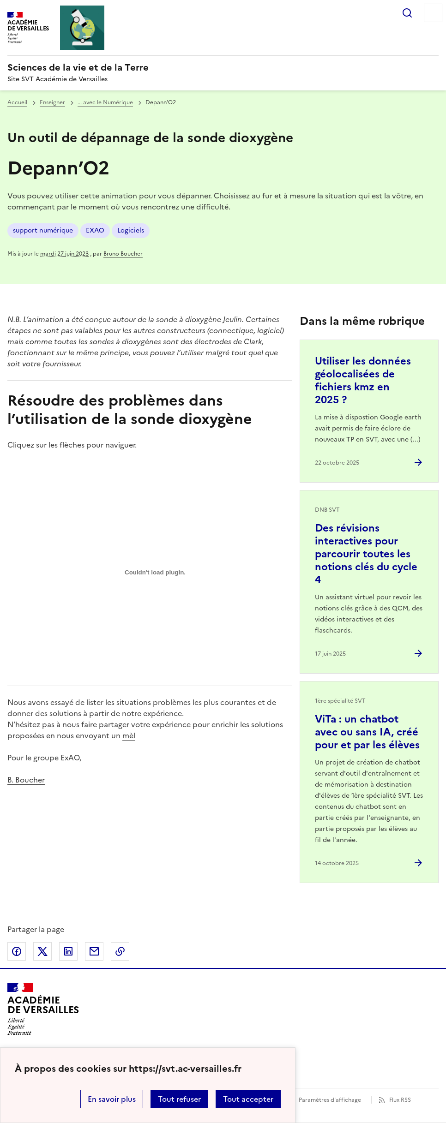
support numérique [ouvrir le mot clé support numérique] (43, 230)
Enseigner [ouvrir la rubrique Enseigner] (52, 102)
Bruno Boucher (123, 254)
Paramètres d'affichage (330, 1100)
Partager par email (94, 951)
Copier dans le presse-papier (120, 951)
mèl (128, 735)
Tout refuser (179, 1099)
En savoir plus (112, 1099)
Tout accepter (248, 1099)
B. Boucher (26, 779)
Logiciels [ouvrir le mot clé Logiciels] (130, 230)
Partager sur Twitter (42, 951)
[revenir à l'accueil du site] (223, 67)
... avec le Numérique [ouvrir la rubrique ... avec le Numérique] (105, 102)
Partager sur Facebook (16, 951)
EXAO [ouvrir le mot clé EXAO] (95, 230)
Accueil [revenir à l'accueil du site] (17, 102)
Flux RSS (400, 1100)
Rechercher (407, 13)
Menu (433, 13)
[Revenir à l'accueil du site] (43, 1009)
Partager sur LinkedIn (68, 951)
